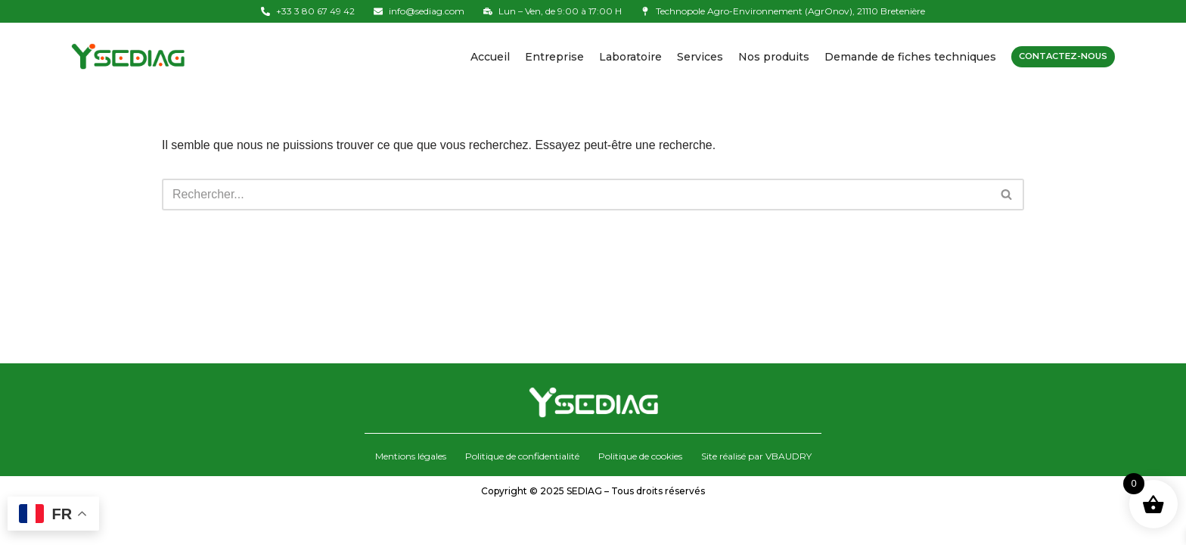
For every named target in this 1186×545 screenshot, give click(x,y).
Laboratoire (622, 57)
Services (692, 57)
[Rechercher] (576, 196)
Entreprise (546, 57)
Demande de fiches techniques (903, 57)
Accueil (482, 57)
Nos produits (766, 57)
